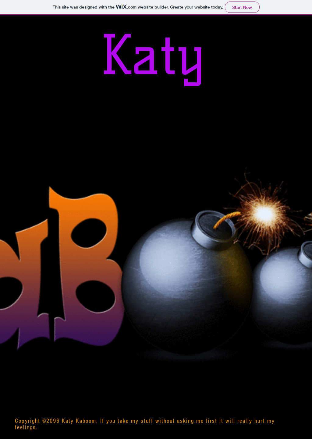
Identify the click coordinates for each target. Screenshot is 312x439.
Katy (152, 55)
